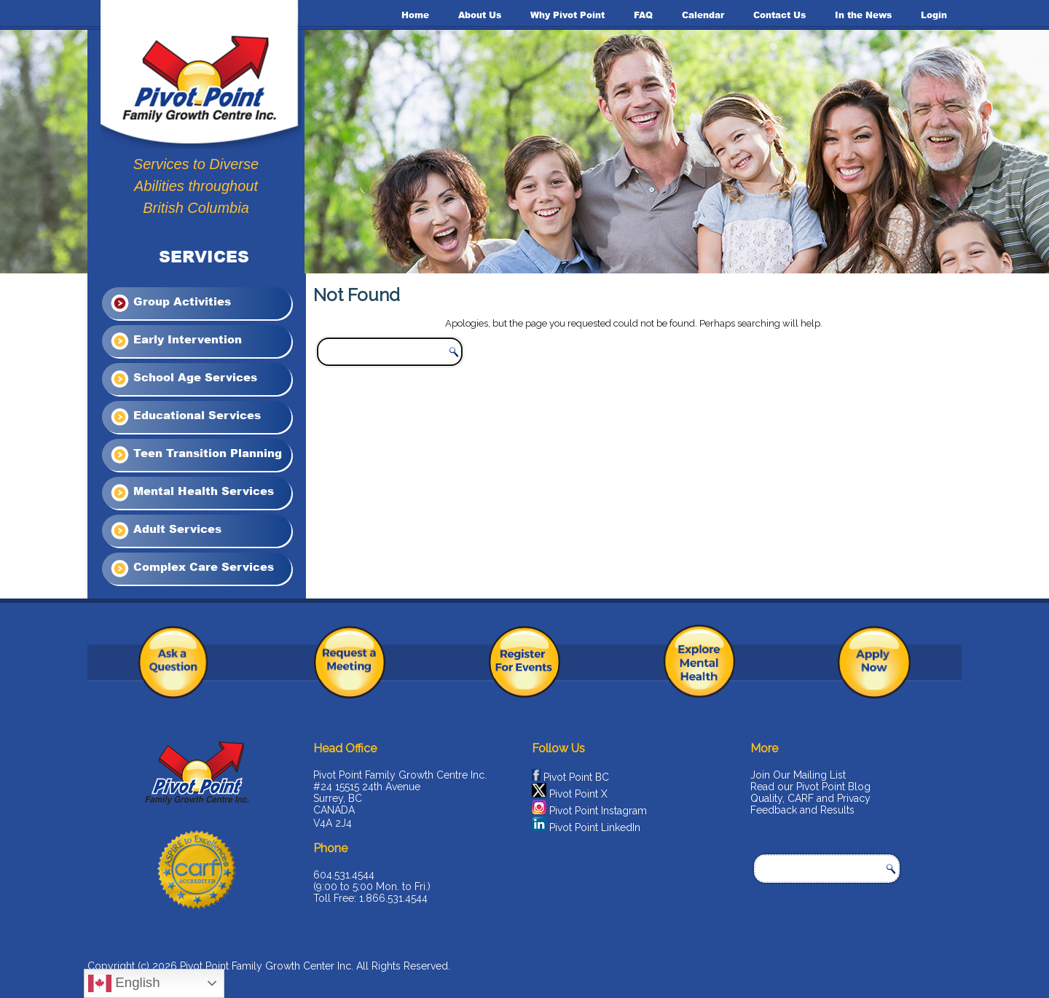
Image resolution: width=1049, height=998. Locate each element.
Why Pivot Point (567, 15)
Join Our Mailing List (798, 775)
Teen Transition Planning (195, 455)
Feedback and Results (802, 810)
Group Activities (170, 303)
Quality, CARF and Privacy (810, 798)
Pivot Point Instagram (598, 810)
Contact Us (779, 15)
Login (934, 15)
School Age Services (183, 379)
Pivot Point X (578, 794)
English (124, 983)
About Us (479, 15)
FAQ (643, 15)
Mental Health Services (191, 493)
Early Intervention (175, 341)
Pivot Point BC (576, 777)
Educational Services (185, 417)
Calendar (703, 15)
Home (415, 15)
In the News (863, 15)
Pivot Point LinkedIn (594, 827)
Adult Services (165, 531)
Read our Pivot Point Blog (810, 786)
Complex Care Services (191, 568)
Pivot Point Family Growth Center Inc (265, 966)
